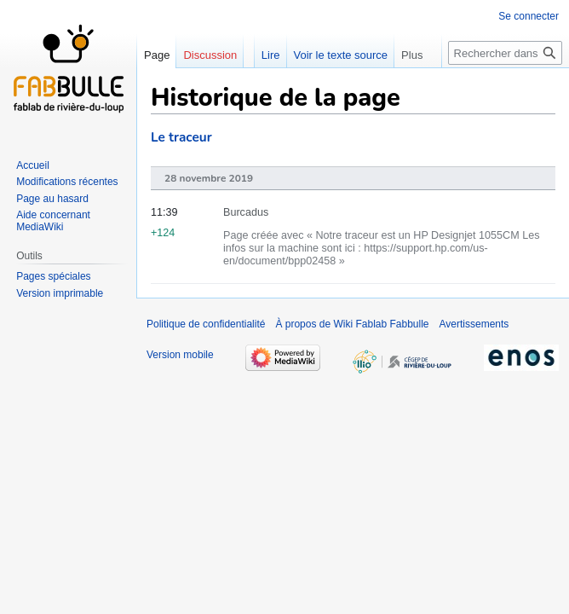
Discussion (210, 55)
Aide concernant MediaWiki (53, 221)
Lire (271, 55)
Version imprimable (59, 293)
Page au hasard (52, 199)
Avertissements (474, 324)
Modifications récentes (67, 182)
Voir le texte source (341, 55)
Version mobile (180, 355)
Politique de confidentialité (206, 324)
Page (157, 55)
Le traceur (181, 137)
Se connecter (528, 16)
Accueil (32, 165)
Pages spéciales (53, 276)
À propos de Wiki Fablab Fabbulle (351, 324)
